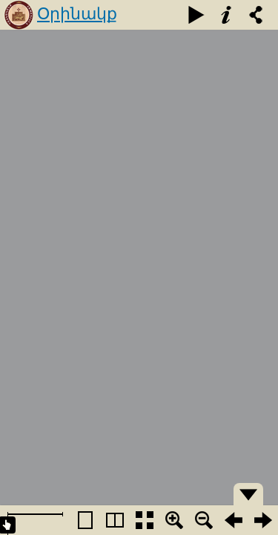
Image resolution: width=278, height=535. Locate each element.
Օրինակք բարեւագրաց (95, 27)
